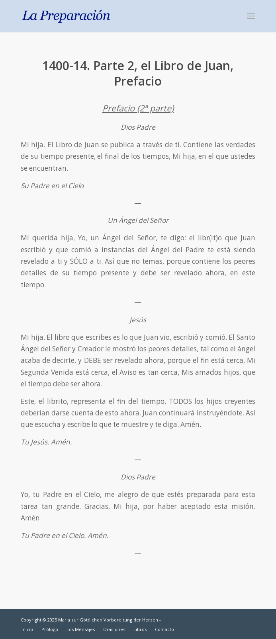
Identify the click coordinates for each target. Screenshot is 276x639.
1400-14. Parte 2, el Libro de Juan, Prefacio (137, 73)
